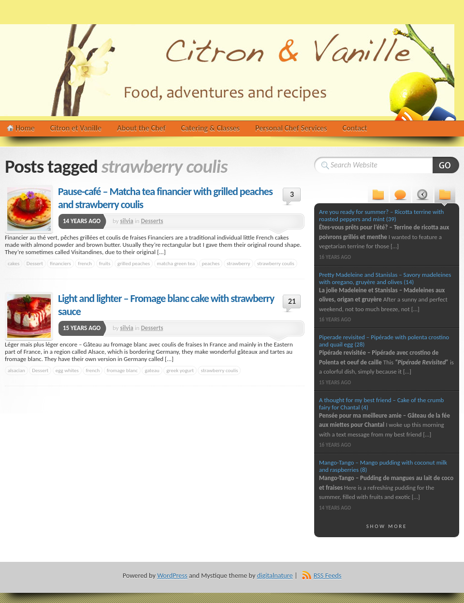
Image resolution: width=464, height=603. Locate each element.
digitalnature (275, 575)
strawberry (238, 263)
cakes (13, 263)
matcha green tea (176, 263)
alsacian (16, 370)
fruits (105, 263)
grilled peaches (133, 263)
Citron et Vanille (76, 128)
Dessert (35, 263)
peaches (211, 263)
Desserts (152, 221)
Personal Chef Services (291, 128)
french (85, 263)
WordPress (172, 575)
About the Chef (141, 128)
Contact (355, 128)
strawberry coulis (275, 263)
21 (292, 301)
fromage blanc (122, 370)
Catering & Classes (210, 128)
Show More (386, 526)
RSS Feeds (328, 575)
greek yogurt (180, 370)
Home (25, 128)
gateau (152, 370)
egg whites (67, 370)
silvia (126, 221)
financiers (60, 263)
